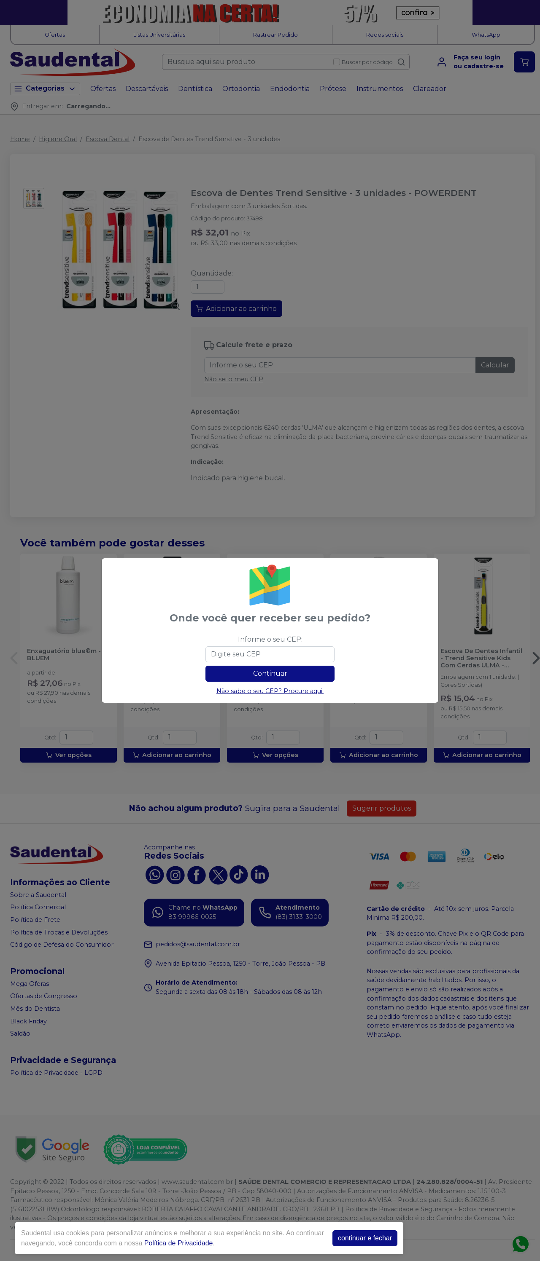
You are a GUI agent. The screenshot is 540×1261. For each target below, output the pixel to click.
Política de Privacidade (178, 1243)
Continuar (270, 673)
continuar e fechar (365, 1238)
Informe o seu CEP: (270, 639)
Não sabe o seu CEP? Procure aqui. (270, 691)
